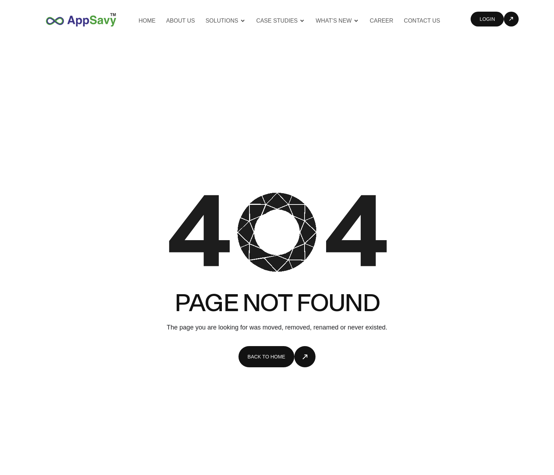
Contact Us (422, 21)
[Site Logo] (81, 19)
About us (180, 21)
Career (381, 21)
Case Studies (280, 20)
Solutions (226, 20)
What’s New (337, 20)
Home (146, 21)
